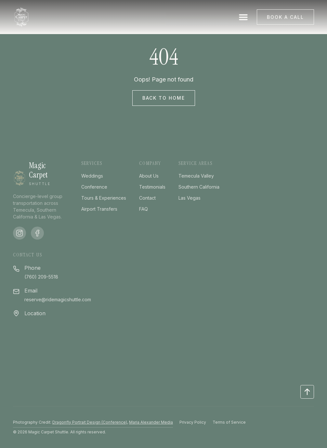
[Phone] (16, 268)
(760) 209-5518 (41, 277)
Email (30, 290)
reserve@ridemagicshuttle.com (57, 299)
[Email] (16, 291)
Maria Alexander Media (151, 422)
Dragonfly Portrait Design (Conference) (89, 422)
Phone (32, 268)
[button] (243, 17)
